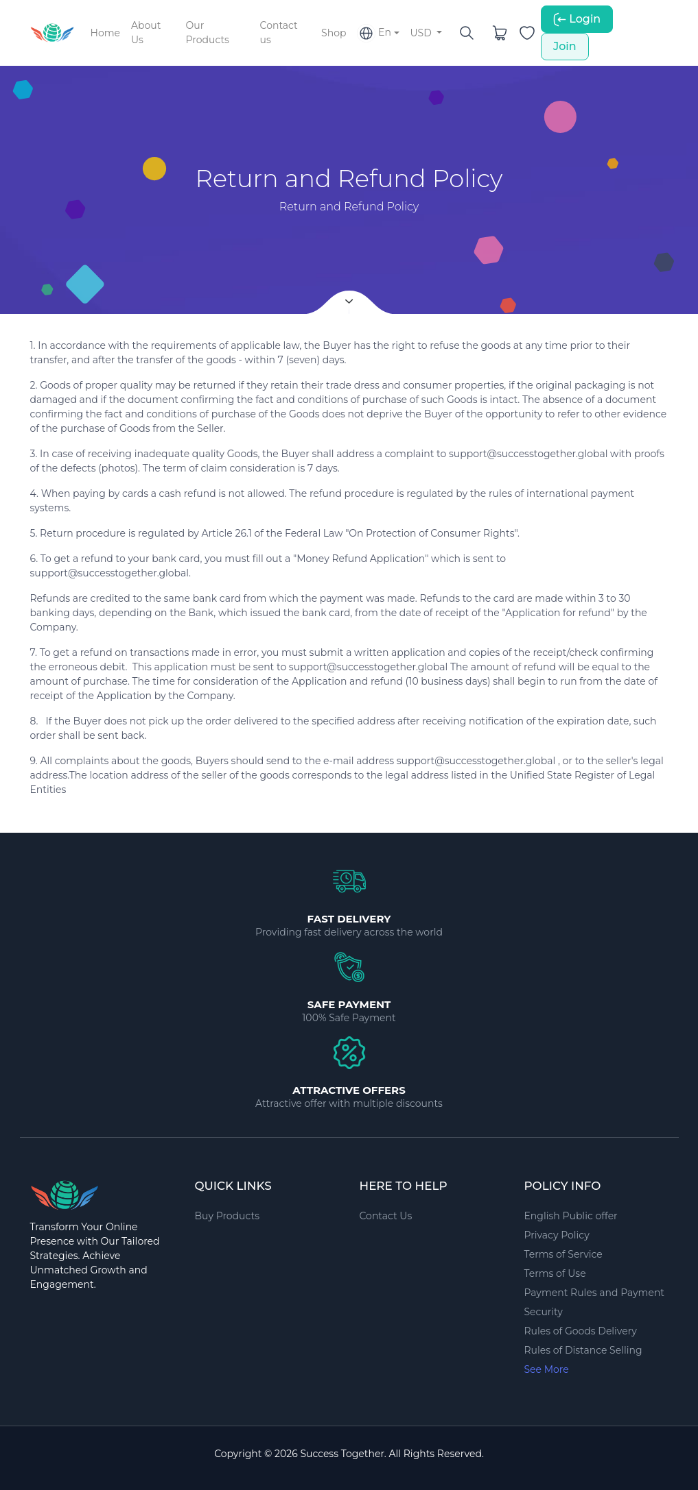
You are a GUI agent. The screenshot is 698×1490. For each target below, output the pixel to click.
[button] (377, 33)
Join (565, 46)
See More (546, 1369)
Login (577, 19)
